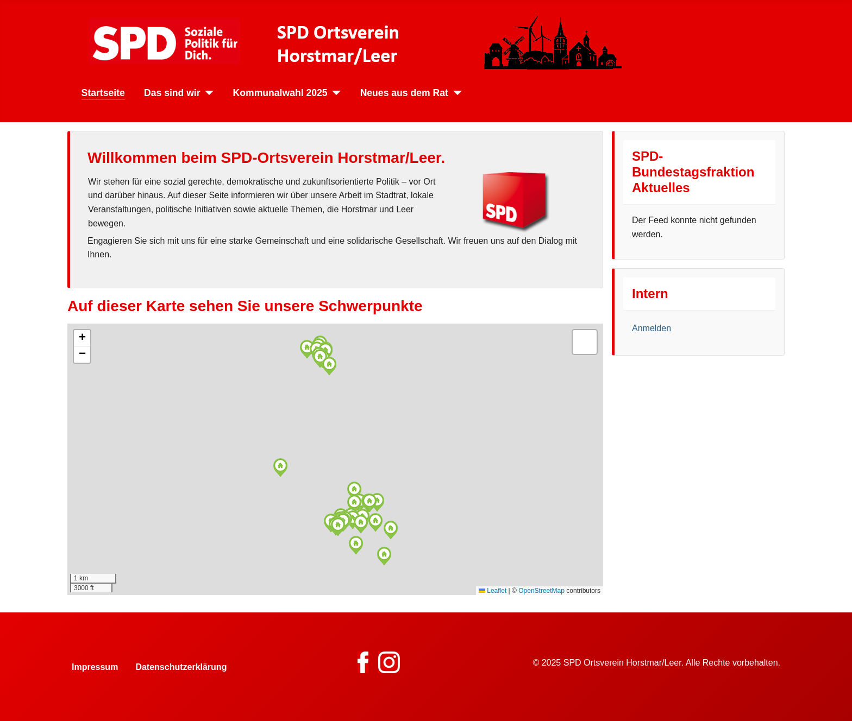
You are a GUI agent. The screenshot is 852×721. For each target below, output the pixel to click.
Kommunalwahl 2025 (280, 92)
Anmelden (651, 328)
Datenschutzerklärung (181, 667)
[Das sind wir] (207, 93)
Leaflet (492, 590)
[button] (307, 349)
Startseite (103, 92)
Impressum (95, 667)
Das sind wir (172, 92)
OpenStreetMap (541, 590)
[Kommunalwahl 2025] (334, 93)
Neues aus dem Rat (404, 92)
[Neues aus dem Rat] (455, 93)
